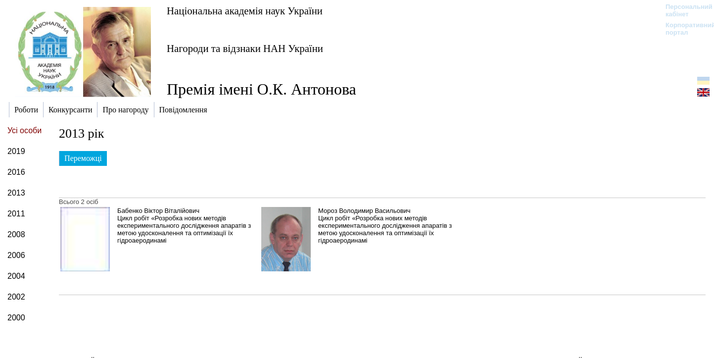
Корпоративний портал (684, 28)
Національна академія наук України (245, 10)
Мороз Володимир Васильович (364, 210)
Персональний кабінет (684, 10)
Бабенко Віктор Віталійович (158, 210)
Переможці (83, 158)
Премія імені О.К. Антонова (261, 89)
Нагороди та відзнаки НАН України (245, 48)
